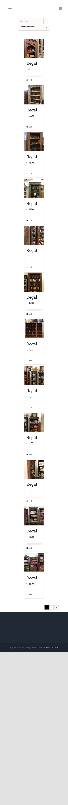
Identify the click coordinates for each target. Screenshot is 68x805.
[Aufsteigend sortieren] (46, 21)
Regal (32, 63)
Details (30, 80)
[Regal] (34, 48)
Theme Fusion (55, 647)
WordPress (47, 647)
